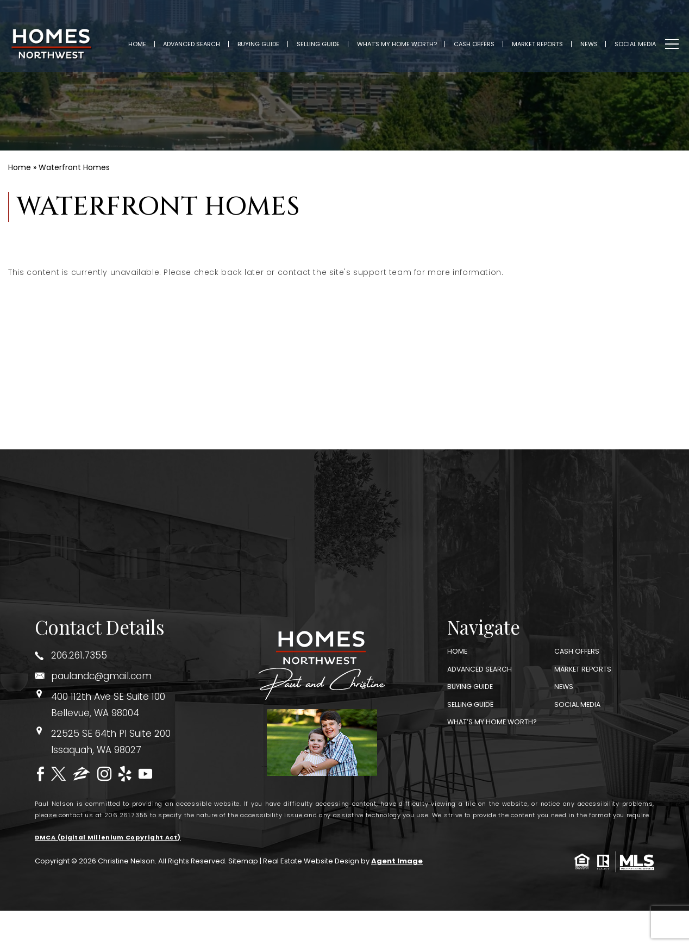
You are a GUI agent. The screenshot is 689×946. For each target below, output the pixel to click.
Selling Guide (325, 37)
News (596, 37)
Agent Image (397, 861)
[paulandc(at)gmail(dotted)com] (115, 676)
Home (144, 37)
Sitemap (243, 861)
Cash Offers (481, 37)
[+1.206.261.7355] (115, 655)
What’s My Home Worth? (404, 37)
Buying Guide (265, 37)
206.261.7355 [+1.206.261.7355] (126, 815)
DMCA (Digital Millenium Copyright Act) (108, 837)
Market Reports (544, 37)
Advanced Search (199, 37)
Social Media (642, 37)
